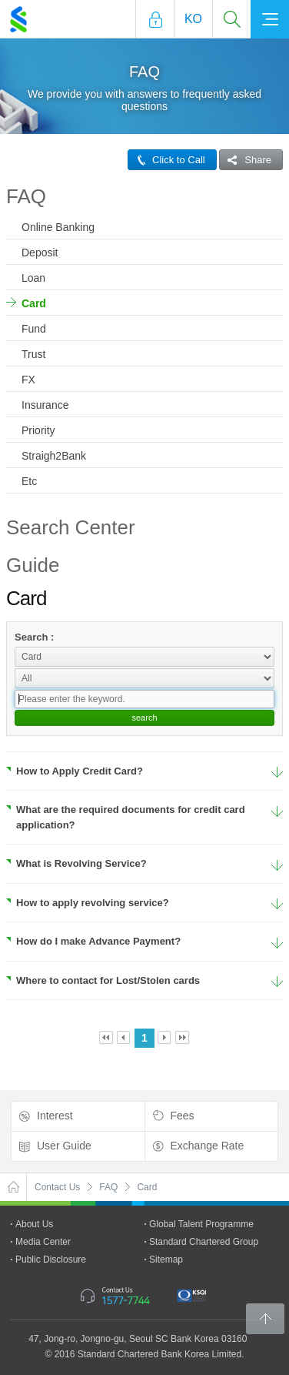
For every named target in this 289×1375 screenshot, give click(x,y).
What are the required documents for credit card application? (125, 817)
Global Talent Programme (201, 1224)
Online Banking (58, 227)
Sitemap (166, 1259)
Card (34, 303)
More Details (277, 772)
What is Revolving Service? (76, 863)
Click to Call (166, 159)
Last (182, 1038)
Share (245, 159)
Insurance (45, 405)
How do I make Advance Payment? (93, 941)
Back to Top (265, 1318)
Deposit (40, 252)
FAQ (26, 196)
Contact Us (57, 1187)
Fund (34, 329)
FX (28, 379)
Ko (193, 18)
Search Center (70, 527)
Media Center (43, 1241)
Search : (34, 637)
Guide (32, 565)
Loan (33, 278)
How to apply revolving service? (87, 902)
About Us (34, 1224)
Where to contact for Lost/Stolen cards (103, 980)
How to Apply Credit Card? (74, 771)
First (106, 1038)
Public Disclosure (50, 1259)
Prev (124, 1038)
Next (165, 1038)
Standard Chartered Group (203, 1241)
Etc (29, 481)
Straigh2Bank (54, 456)
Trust (33, 354)
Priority (38, 430)
